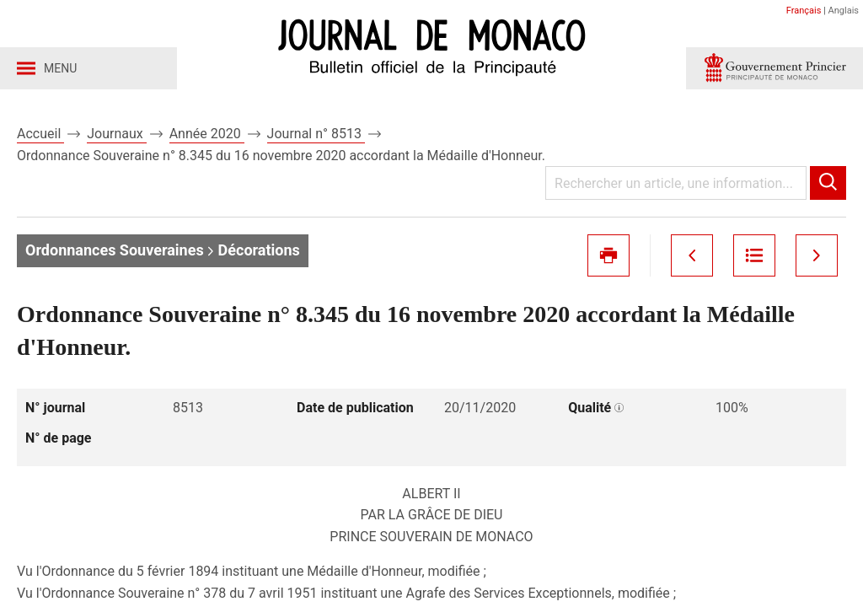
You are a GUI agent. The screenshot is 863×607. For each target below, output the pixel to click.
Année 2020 (206, 134)
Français (804, 10)
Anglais (843, 10)
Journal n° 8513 (316, 134)
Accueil (40, 134)
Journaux (116, 134)
